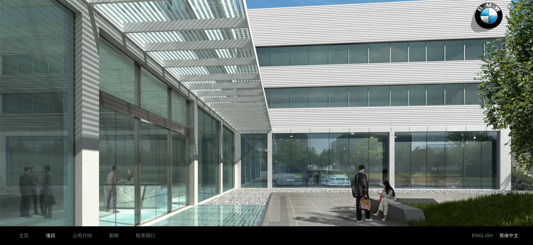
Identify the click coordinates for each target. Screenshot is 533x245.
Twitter (455, 235)
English (482, 235)
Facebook (440, 235)
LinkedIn (425, 235)
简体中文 (508, 235)
